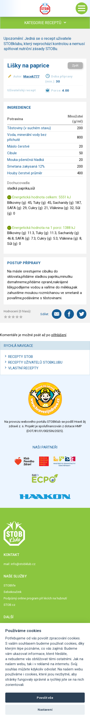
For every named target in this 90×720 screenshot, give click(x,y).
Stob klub (45, 8)
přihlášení (58, 335)
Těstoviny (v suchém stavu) (29, 128)
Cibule (12, 153)
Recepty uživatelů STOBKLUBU (35, 362)
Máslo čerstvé (18, 146)
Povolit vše (45, 697)
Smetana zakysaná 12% (26, 166)
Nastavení (45, 709)
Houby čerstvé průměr (24, 173)
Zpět (75, 65)
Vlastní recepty (23, 368)
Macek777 (31, 76)
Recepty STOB (20, 357)
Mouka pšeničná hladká (25, 160)
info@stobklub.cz (23, 564)
